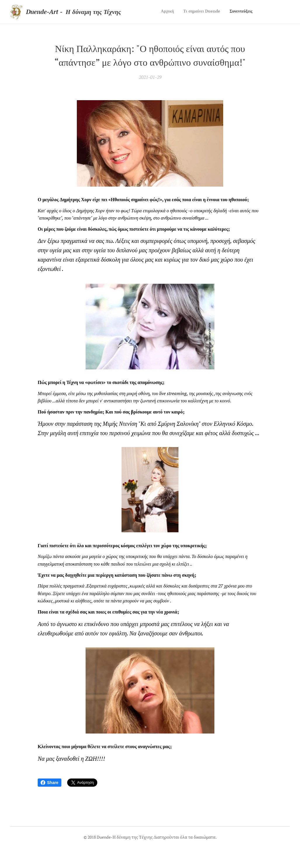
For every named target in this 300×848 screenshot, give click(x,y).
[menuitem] (235, 12)
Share (49, 782)
